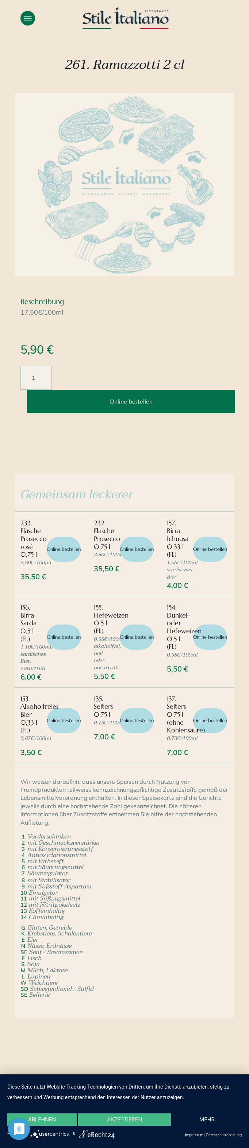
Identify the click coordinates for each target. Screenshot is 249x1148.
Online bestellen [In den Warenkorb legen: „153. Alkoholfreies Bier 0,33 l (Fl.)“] (64, 720)
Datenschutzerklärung (224, 1135)
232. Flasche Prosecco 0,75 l (107, 535)
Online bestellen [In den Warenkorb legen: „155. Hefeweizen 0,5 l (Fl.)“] (137, 637)
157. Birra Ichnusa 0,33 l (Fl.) (177, 539)
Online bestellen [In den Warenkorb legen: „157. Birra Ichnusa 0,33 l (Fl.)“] (210, 549)
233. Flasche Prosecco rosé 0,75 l (33, 539)
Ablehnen (42, 1119)
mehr (207, 1119)
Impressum (194, 1135)
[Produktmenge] (36, 378)
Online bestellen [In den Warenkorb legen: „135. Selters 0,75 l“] (137, 720)
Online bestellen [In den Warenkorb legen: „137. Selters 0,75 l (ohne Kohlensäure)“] (210, 720)
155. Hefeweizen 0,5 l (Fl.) (111, 619)
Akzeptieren (124, 1119)
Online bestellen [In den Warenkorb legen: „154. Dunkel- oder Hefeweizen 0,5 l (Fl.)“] (210, 637)
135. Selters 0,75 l (103, 706)
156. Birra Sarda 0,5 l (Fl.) (28, 623)
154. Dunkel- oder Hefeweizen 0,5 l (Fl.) (184, 627)
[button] (27, 18)
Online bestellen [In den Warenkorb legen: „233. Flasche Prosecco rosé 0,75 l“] (64, 549)
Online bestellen (131, 401)
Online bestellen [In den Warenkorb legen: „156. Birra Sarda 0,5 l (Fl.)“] (64, 637)
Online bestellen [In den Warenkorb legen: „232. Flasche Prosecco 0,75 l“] (137, 549)
